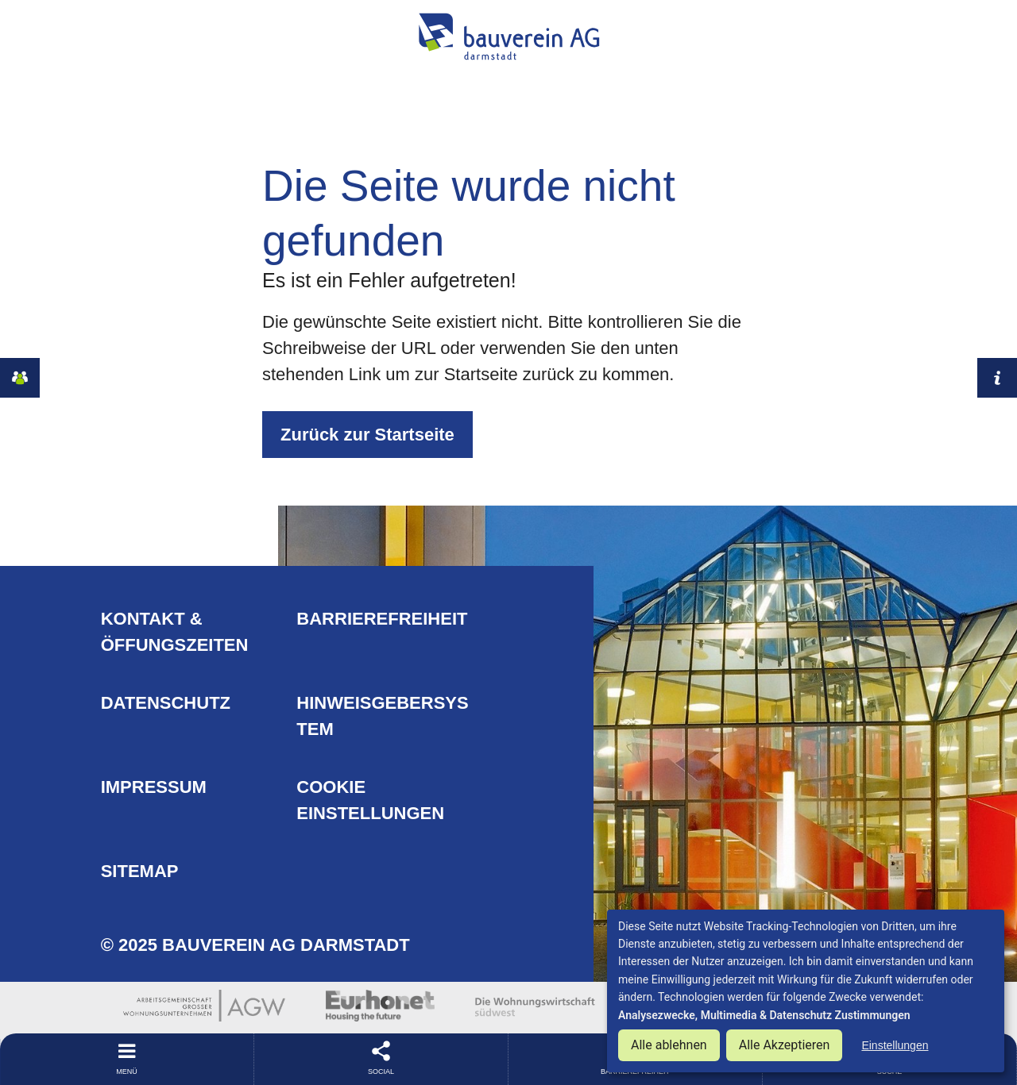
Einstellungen (894, 1045)
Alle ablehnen (669, 1044)
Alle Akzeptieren (784, 1044)
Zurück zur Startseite (367, 434)
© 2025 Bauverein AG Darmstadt (255, 945)
